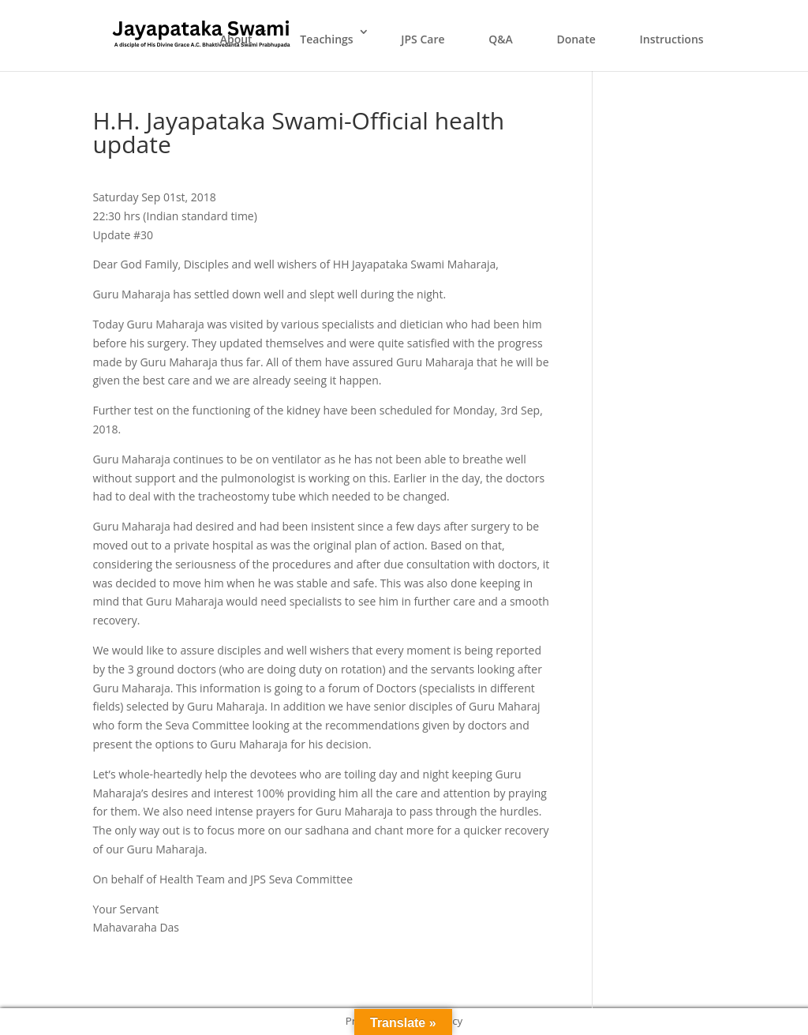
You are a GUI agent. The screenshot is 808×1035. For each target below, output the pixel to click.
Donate (575, 39)
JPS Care (422, 39)
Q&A (500, 39)
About (236, 39)
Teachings (326, 39)
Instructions (671, 39)
